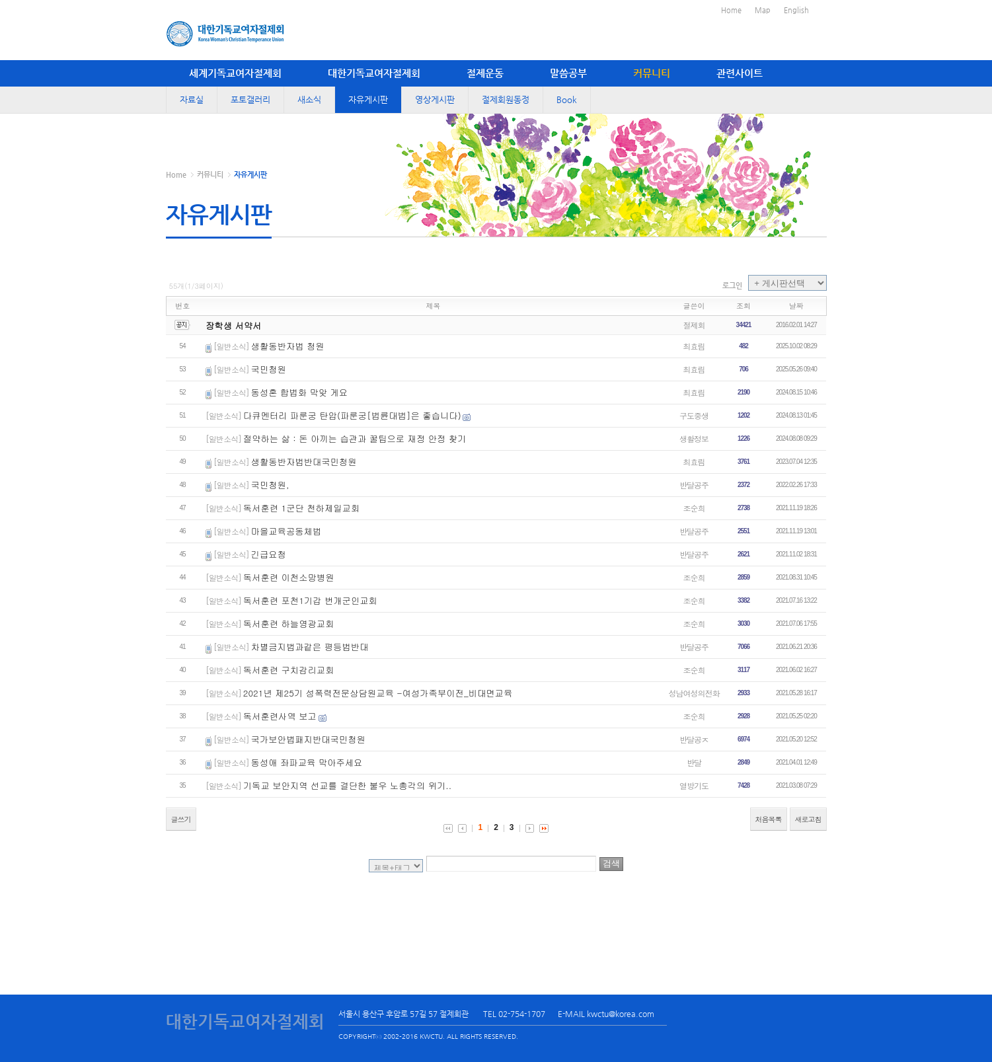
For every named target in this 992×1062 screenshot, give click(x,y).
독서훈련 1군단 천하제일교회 (301, 508)
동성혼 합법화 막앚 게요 (299, 392)
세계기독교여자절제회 (235, 73)
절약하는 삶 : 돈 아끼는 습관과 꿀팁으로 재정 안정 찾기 (355, 438)
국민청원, (270, 484)
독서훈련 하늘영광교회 (288, 623)
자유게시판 (368, 99)
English (796, 10)
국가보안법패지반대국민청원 (308, 739)
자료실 (192, 99)
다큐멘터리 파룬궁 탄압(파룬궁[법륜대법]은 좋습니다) (352, 415)
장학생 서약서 (233, 325)
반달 (694, 762)
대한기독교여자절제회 (374, 73)
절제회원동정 (505, 99)
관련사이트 (739, 73)
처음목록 (768, 819)
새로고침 (808, 819)
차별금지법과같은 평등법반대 (310, 646)
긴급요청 (268, 554)
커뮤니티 (651, 73)
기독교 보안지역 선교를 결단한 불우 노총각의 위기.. (347, 785)
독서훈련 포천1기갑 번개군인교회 (310, 600)
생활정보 (693, 438)
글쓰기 (181, 819)
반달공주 (693, 484)
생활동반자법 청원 (287, 346)
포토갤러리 (250, 99)
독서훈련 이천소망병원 (288, 577)
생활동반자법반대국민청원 (304, 461)
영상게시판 (435, 99)
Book (566, 99)
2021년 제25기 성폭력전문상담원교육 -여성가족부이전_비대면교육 (377, 693)
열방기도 (693, 785)
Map (763, 10)
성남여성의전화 (694, 693)
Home (731, 10)
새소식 (309, 99)
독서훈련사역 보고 (280, 716)
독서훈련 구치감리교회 (288, 670)
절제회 (694, 324)
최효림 (694, 346)
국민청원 (268, 369)
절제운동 (485, 73)
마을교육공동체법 (286, 531)
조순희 (694, 507)
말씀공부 (568, 73)
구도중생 (693, 415)
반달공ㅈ (693, 739)
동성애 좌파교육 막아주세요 (307, 762)
